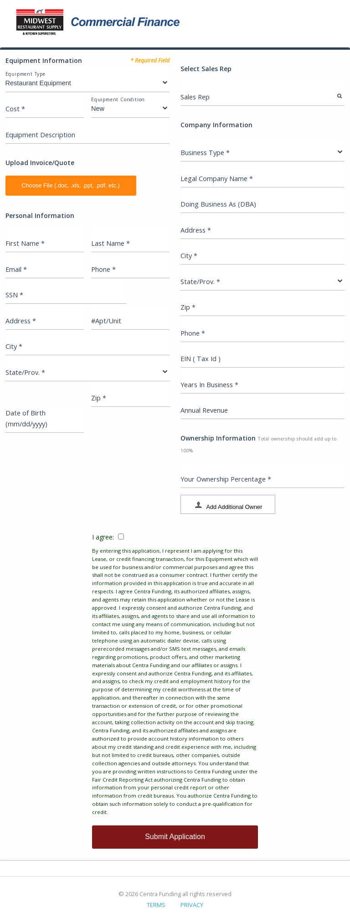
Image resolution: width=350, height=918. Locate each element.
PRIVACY (191, 905)
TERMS (156, 905)
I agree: (175, 674)
